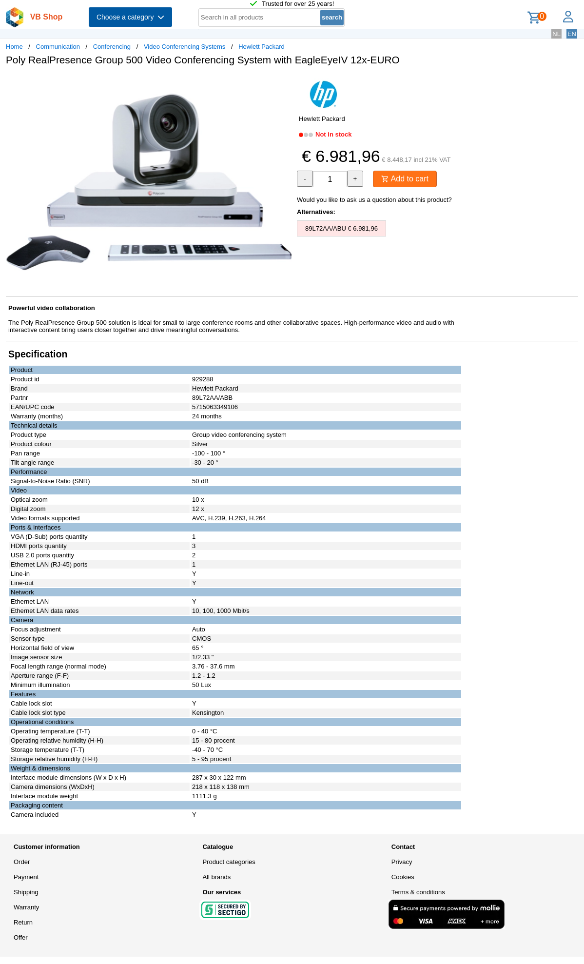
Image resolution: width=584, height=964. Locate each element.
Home (14, 46)
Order (22, 862)
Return (23, 922)
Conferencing (112, 46)
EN (571, 34)
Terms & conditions (418, 892)
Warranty (26, 907)
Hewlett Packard (261, 46)
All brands (216, 877)
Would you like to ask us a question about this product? (374, 199)
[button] (283, 83)
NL (556, 34)
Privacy (401, 862)
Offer (21, 937)
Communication (58, 46)
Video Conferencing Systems (184, 46)
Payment (26, 877)
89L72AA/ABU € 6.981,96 (341, 228)
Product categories (228, 862)
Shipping (26, 892)
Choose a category (130, 17)
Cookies (402, 877)
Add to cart (404, 179)
